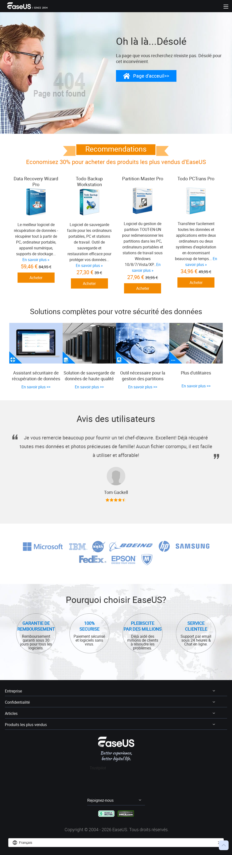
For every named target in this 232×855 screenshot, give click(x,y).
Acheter (36, 283)
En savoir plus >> (35, 387)
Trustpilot (98, 768)
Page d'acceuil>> (151, 76)
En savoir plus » (89, 265)
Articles (11, 713)
